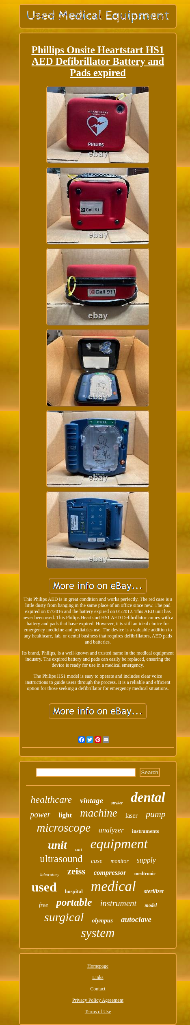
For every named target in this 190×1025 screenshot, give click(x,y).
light (65, 815)
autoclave (136, 919)
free (43, 905)
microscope (64, 827)
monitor (119, 861)
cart (78, 849)
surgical (64, 917)
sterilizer (154, 891)
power (40, 814)
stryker (117, 803)
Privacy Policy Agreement (97, 1000)
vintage (91, 800)
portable (74, 902)
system (98, 933)
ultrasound (61, 858)
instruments (145, 831)
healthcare (51, 799)
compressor (110, 872)
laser (131, 815)
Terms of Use (98, 1011)
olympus (102, 920)
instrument (118, 903)
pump (156, 814)
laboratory (49, 874)
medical (113, 886)
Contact (97, 989)
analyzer (111, 830)
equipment (119, 843)
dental (148, 797)
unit (57, 845)
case (96, 860)
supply (146, 860)
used (44, 887)
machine (98, 813)
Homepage (97, 966)
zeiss (76, 871)
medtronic (144, 873)
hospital (74, 891)
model (151, 905)
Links (97, 977)
